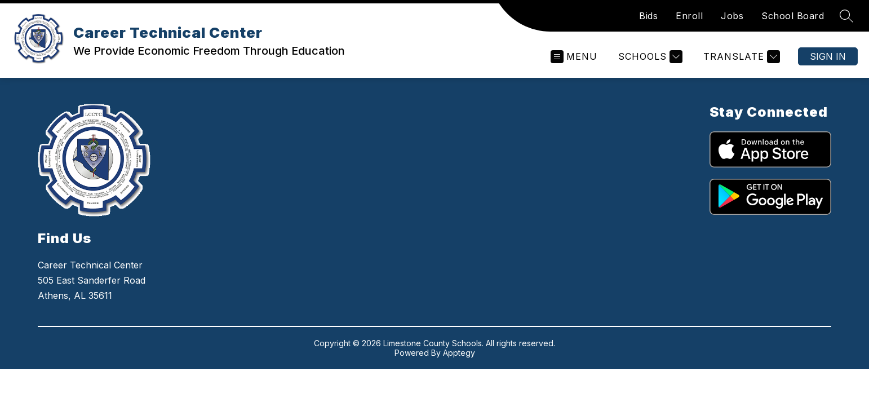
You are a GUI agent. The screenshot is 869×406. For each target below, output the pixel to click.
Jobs (732, 15)
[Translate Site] (740, 57)
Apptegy (459, 353)
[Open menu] (574, 57)
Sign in (828, 56)
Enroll (689, 15)
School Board (792, 15)
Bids (648, 15)
